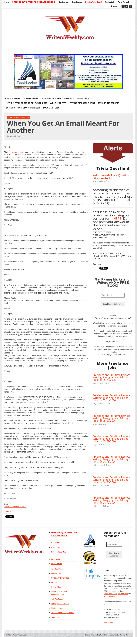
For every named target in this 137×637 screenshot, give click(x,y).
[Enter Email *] (113, 295)
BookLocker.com (110, 594)
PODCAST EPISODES (51, 98)
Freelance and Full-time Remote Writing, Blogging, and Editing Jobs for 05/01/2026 (111, 439)
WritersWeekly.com (19, 635)
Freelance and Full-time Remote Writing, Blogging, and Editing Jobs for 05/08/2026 (111, 418)
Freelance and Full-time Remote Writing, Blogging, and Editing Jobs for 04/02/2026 (111, 500)
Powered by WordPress (100, 635)
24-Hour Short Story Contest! (23, 107)
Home (6, 2)
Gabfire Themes (125, 635)
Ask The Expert (58, 103)
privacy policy (109, 623)
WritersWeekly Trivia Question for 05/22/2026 (111, 176)
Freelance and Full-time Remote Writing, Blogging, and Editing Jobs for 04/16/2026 (111, 459)
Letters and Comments (18, 117)
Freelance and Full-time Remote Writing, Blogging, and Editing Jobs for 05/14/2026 (111, 398)
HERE (117, 218)
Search (114, 6)
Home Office (84, 98)
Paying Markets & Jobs (82, 103)
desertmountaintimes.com (15, 506)
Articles (69, 98)
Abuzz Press (123, 594)
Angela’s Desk (12, 98)
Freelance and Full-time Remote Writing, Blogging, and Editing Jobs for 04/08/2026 (111, 480)
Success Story (51, 107)
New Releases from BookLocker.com (26, 103)
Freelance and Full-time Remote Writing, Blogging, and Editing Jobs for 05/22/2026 (111, 377)
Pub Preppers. (109, 596)
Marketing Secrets (108, 103)
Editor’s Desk (31, 98)
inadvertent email (15, 152)
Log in (87, 635)
